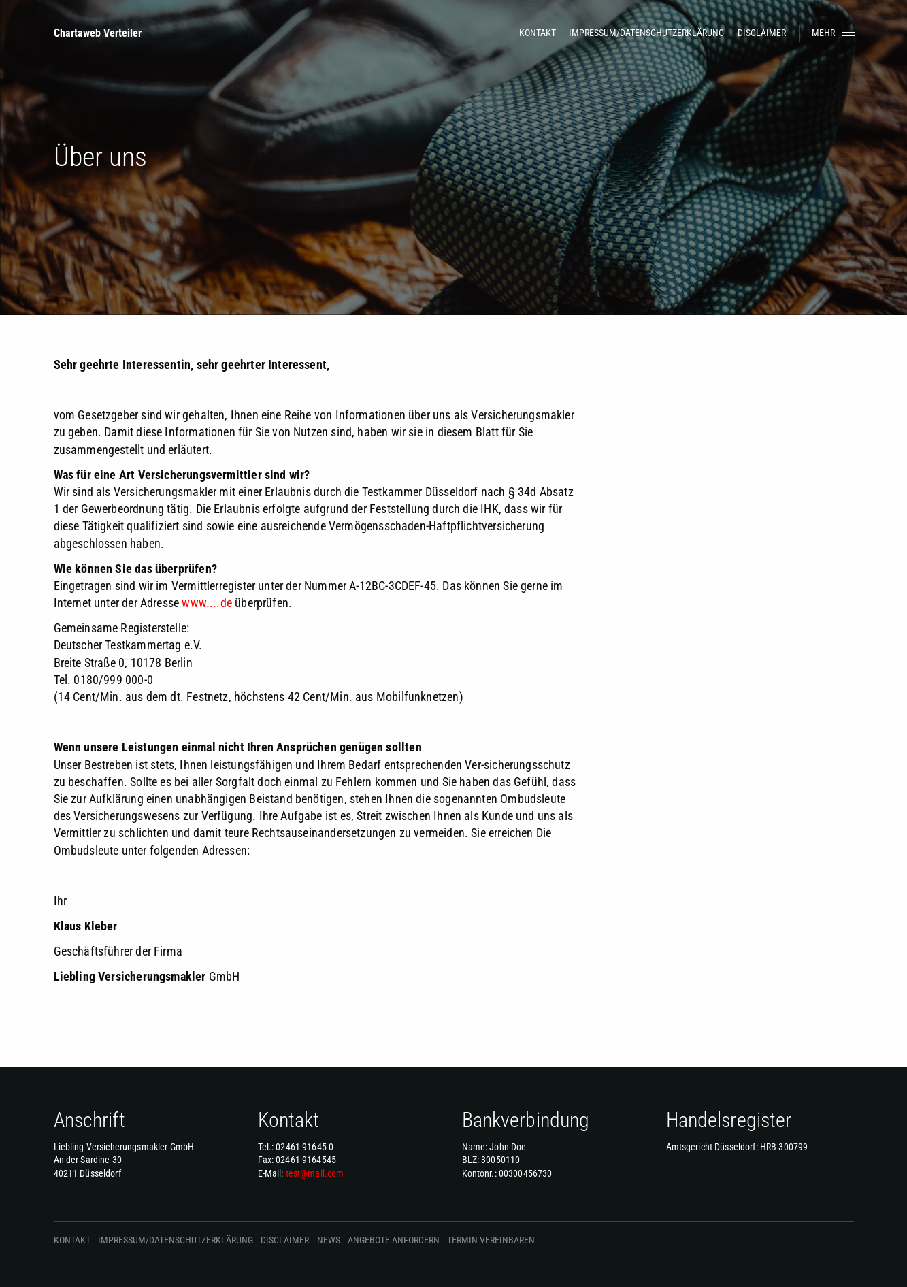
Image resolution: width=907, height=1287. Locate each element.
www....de (207, 603)
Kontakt (537, 32)
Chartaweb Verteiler (98, 33)
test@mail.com (315, 1173)
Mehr (834, 32)
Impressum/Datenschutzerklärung (646, 32)
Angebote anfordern (394, 1240)
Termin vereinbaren (491, 1240)
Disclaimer (762, 32)
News (328, 1240)
